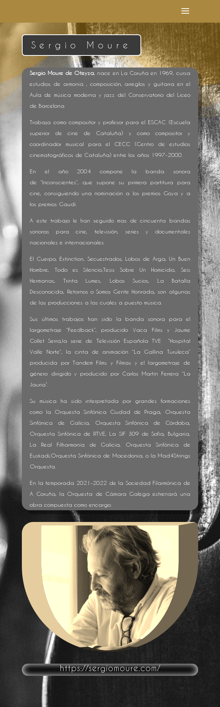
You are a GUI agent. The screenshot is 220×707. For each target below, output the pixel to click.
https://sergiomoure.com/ (110, 668)
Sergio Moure (81, 45)
